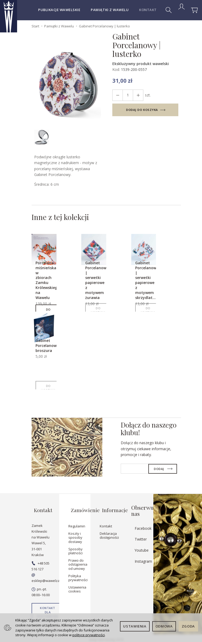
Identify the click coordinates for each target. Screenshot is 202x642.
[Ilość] (126, 95)
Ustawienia (135, 626)
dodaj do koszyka (142, 110)
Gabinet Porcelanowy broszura (50, 348)
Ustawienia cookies (77, 586)
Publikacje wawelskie (59, 9)
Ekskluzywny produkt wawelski (140, 63)
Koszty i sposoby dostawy (75, 534)
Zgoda (188, 626)
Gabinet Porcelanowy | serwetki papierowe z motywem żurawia (100, 283)
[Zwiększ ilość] (116, 95)
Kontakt (106, 523)
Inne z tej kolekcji (68, 218)
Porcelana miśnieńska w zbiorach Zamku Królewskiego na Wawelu (51, 283)
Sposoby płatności (75, 547)
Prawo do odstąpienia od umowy (77, 561)
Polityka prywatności (78, 574)
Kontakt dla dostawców (47, 609)
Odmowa (164, 626)
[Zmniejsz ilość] (135, 95)
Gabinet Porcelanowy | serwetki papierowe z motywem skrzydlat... (149, 283)
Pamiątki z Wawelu (110, 9)
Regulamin (76, 523)
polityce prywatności (88, 635)
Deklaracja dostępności (109, 532)
